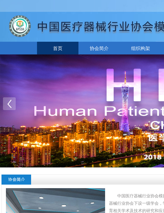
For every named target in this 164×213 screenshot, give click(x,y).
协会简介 (99, 48)
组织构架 (140, 48)
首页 (57, 48)
